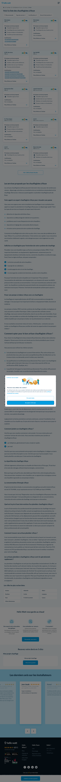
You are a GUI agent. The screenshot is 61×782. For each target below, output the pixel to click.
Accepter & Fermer (30, 402)
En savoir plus (30, 398)
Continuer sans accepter (12, 377)
